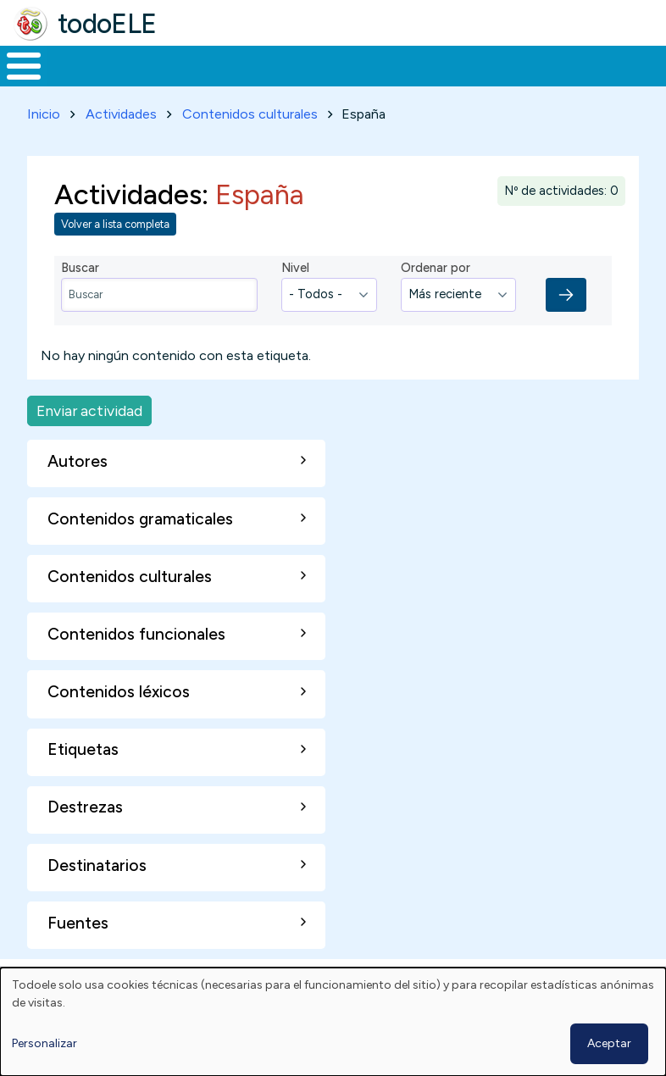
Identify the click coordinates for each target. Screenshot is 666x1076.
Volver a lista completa (115, 255)
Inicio (15, 82)
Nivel (295, 299)
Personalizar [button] (44, 1043)
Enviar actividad (89, 442)
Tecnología (459, 81)
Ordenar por (435, 299)
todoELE (107, 24)
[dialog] (333, 1022)
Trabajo (292, 81)
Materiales (81, 81)
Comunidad (572, 81)
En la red (369, 82)
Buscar (648, 64)
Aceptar (609, 1043)
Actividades (121, 145)
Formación (191, 81)
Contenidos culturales (250, 145)
